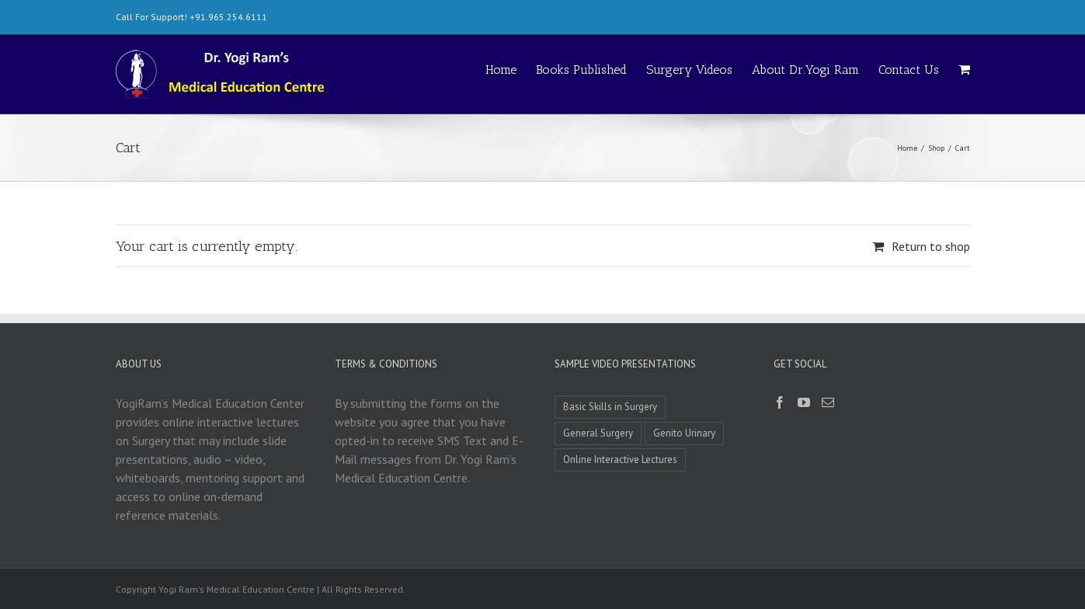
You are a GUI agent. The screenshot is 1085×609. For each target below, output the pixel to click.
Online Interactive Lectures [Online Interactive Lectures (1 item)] (620, 459)
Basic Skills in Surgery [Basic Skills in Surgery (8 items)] (610, 406)
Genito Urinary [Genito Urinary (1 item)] (684, 433)
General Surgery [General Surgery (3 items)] (598, 433)
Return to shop (931, 246)
